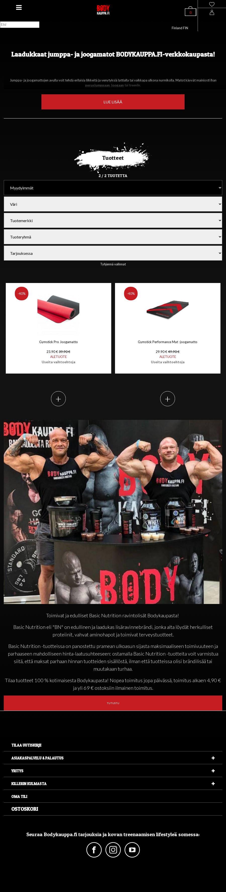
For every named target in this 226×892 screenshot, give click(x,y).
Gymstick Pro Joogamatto (58, 352)
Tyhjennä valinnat (113, 264)
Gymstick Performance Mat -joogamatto (167, 352)
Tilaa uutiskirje (26, 745)
